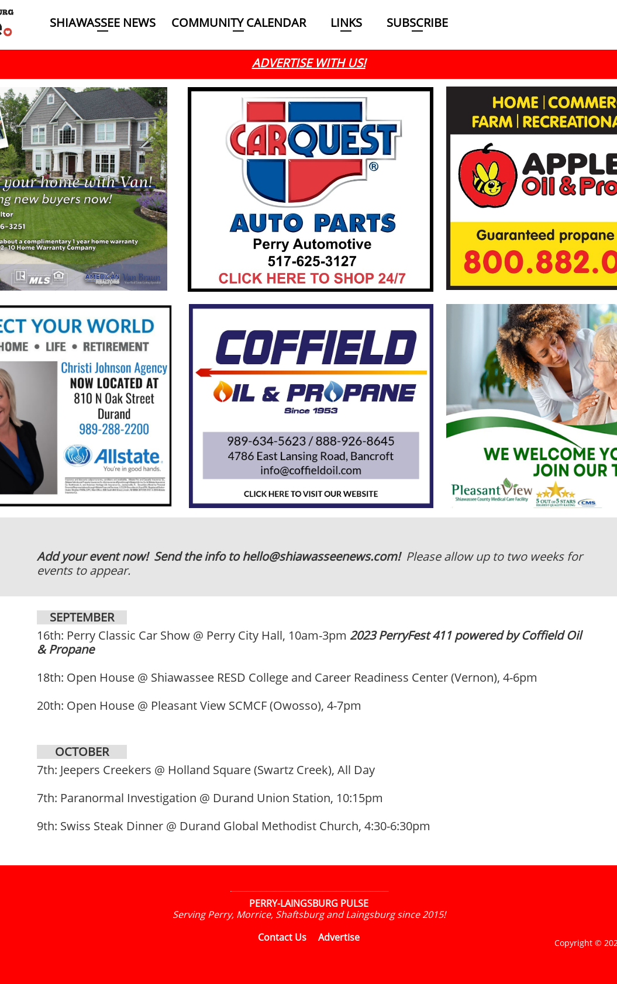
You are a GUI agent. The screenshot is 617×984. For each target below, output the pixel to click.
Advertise (339, 937)
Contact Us (282, 937)
